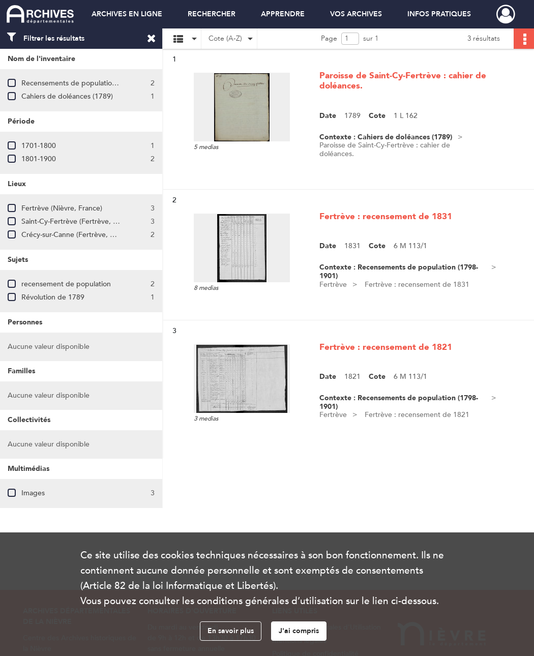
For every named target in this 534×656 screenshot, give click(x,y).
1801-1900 (38, 159)
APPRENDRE (283, 14)
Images (33, 493)
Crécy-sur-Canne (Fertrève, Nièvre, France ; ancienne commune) (124, 235)
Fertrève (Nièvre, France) (61, 208)
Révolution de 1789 (52, 297)
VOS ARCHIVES (356, 14)
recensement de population (66, 284)
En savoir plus (230, 631)
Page (329, 38)
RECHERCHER (211, 14)
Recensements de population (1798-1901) (89, 83)
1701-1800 (38, 146)
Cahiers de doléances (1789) (67, 96)
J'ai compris (299, 631)
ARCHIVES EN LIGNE (127, 14)
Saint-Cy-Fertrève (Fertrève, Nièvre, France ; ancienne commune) (126, 221)
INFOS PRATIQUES (439, 14)
